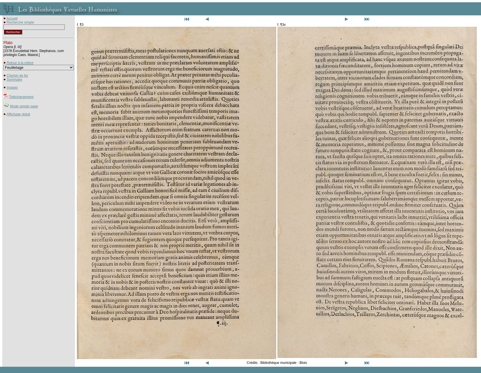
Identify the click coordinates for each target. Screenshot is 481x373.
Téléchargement (21, 97)
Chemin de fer (17, 76)
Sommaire (14, 80)
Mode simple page (24, 106)
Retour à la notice (20, 63)
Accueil (12, 18)
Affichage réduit (18, 114)
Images (12, 88)
